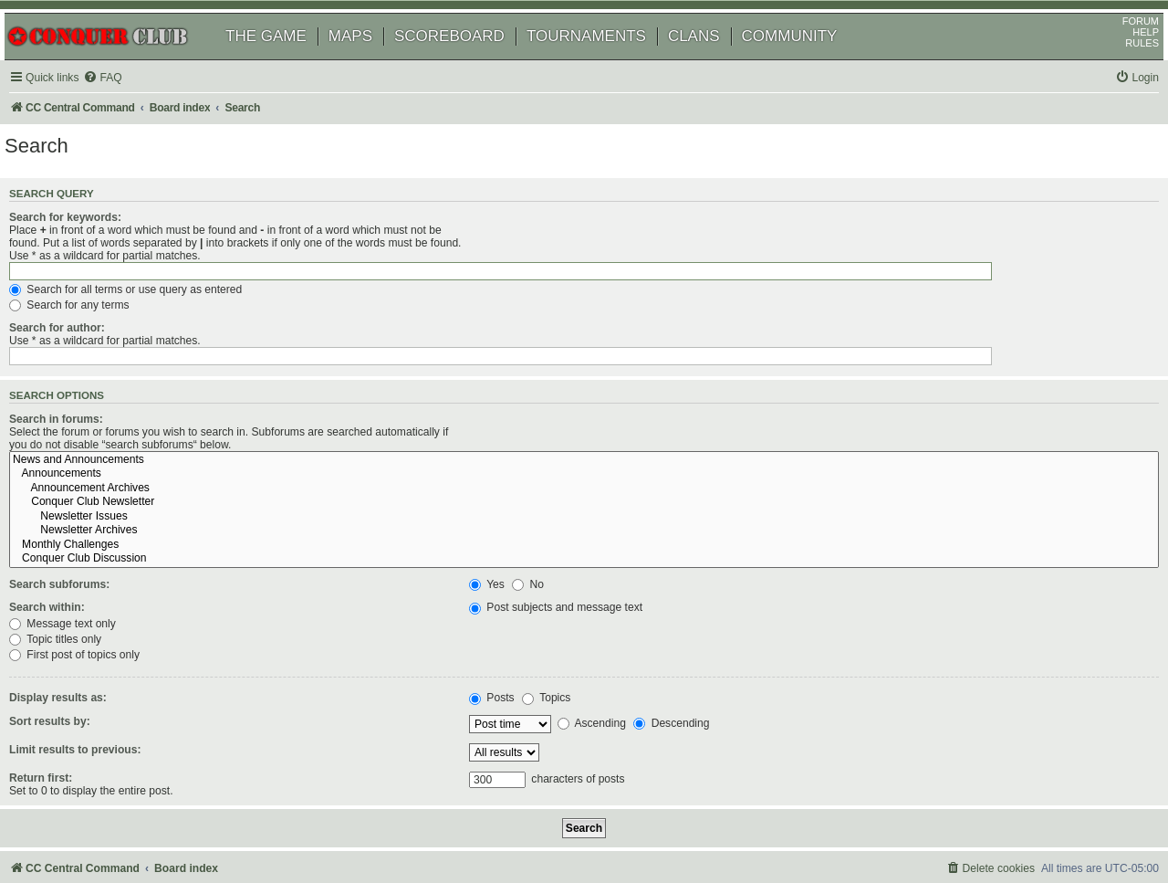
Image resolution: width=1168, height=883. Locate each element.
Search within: (72, 528)
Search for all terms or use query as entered (601, 269)
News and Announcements (809, 380)
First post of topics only (550, 576)
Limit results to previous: (100, 670)
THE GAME (287, 61)
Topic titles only (531, 559)
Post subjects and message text (572, 528)
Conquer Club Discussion (809, 480)
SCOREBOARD (470, 61)
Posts (508, 619)
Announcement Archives (809, 410)
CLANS (715, 61)
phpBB (99, 823)
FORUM (1119, 46)
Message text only (538, 544)
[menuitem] (128, 103)
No (544, 505)
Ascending (607, 644)
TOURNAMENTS (607, 61)
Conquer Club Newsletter (809, 423)
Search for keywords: (91, 248)
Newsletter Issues (809, 438)
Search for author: (82, 308)
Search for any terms (545, 285)
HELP (1124, 57)
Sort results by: (75, 642)
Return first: (66, 698)
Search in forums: (82, 378)
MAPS (371, 61)
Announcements (809, 395)
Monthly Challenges (809, 466)
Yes (503, 505)
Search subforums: (85, 505)
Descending (687, 644)
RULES (1121, 68)
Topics (562, 619)
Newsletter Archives (809, 452)
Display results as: (83, 619)
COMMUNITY (811, 61)
